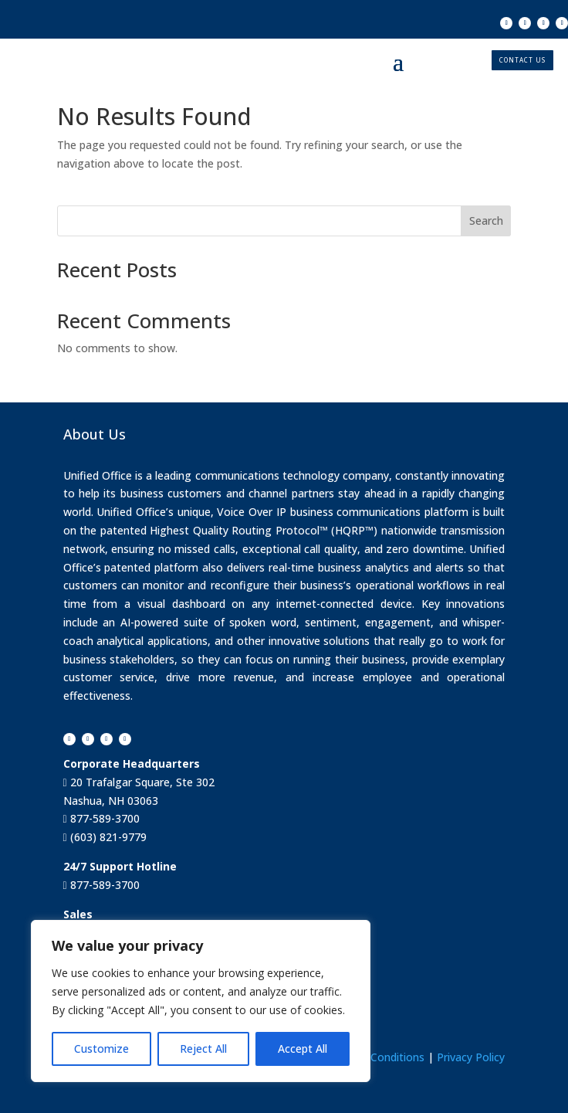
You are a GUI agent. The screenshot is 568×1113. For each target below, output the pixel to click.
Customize (101, 1048)
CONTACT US (522, 60)
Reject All (203, 1048)
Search (486, 220)
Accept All (302, 1048)
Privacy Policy (471, 1057)
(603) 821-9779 (107, 837)
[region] (200, 1001)
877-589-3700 (103, 818)
